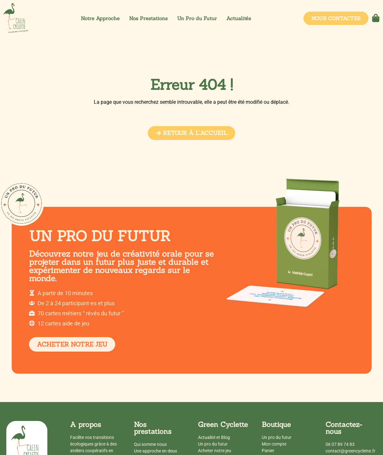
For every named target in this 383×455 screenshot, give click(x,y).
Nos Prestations (148, 18)
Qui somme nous (150, 444)
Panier (268, 450)
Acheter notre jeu (214, 450)
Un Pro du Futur (197, 18)
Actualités (238, 18)
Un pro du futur (213, 443)
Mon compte (274, 443)
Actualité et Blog (214, 437)
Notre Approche (100, 18)
